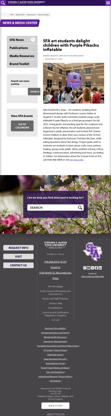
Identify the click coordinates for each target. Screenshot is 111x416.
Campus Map (55, 303)
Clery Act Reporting (55, 372)
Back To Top (55, 405)
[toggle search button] (3, 3)
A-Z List (55, 319)
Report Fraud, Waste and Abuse (55, 367)
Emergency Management (54, 341)
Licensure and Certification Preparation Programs (55, 314)
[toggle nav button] (108, 3)
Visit (18, 256)
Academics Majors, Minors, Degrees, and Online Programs (55, 397)
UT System (48, 350)
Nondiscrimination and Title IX (55, 332)
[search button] (80, 207)
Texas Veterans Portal (55, 363)
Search (34, 91)
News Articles (43, 14)
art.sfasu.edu (76, 159)
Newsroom (31, 14)
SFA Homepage (55, 286)
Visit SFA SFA (55, 393)
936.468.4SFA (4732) (55, 261)
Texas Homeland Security (55, 359)
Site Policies (55, 380)
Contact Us (18, 265)
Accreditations (55, 307)
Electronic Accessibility (55, 328)
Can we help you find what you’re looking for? (55, 197)
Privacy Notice (65, 376)
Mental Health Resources (55, 337)
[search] (55, 207)
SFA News (17, 40)
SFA (11, 14)
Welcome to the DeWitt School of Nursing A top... (55, 389)
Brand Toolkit (19, 64)
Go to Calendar (22, 125)
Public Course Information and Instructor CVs (55, 292)
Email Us (55, 267)
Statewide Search (55, 354)
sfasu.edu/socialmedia (92, 276)
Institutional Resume (47, 376)
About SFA (20, 14)
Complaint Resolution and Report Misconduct (57, 345)
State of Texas (60, 350)
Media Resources (22, 56)
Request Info (18, 248)
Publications (19, 48)
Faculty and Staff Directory (55, 298)
